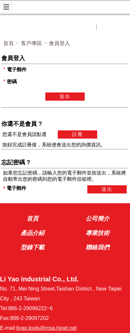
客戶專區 (31, 43)
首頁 (8, 43)
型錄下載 (32, 247)
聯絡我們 (97, 247)
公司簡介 (97, 218)
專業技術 (97, 233)
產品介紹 (32, 233)
